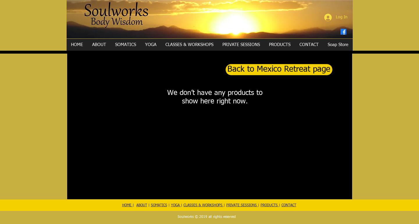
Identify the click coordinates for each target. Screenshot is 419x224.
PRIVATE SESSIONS (242, 205)
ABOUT (141, 205)
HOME (127, 205)
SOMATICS (159, 205)
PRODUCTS (270, 205)
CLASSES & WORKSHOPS (203, 205)
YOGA (176, 205)
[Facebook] (343, 32)
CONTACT (288, 205)
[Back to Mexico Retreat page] (279, 69)
